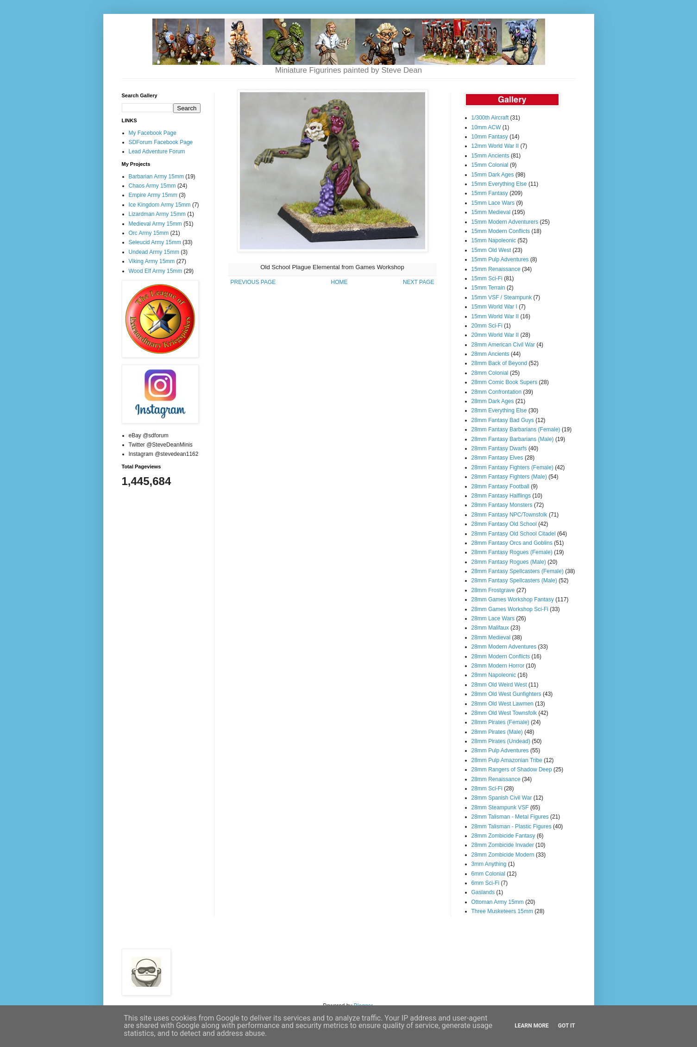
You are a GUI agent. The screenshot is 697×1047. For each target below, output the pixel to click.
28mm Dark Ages (492, 401)
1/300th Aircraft (490, 117)
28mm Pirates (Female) (500, 722)
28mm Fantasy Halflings (501, 495)
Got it (566, 1025)
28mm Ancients (490, 354)
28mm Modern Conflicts (500, 656)
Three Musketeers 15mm (502, 911)
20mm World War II (495, 335)
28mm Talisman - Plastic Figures (511, 826)
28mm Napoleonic (493, 675)
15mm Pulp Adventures (500, 259)
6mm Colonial (488, 873)
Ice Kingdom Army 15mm (160, 205)
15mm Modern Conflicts (500, 231)
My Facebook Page (152, 133)
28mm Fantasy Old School (504, 524)
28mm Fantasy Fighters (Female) (512, 467)
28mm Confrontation (496, 392)
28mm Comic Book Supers (504, 382)
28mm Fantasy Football (500, 486)
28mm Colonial (490, 373)
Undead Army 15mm (154, 252)
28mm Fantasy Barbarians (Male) (512, 439)
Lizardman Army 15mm (157, 214)
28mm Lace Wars (493, 618)
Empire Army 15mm (153, 195)
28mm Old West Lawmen (502, 703)
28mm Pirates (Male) (497, 732)
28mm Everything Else (499, 410)
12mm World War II (495, 146)
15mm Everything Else (499, 184)
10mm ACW (486, 127)
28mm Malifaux (490, 627)
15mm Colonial (490, 165)
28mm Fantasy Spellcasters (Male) (514, 580)
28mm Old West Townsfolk (504, 713)
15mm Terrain (488, 287)
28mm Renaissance (496, 779)
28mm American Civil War (503, 344)
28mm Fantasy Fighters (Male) (509, 476)
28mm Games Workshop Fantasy (512, 599)
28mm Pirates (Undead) (500, 741)
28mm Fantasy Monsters (502, 505)
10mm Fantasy (489, 136)
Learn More (532, 1025)
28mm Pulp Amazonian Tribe (506, 760)
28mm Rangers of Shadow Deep (511, 769)
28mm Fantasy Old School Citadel (513, 533)
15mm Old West (491, 250)
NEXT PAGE (418, 282)
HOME (339, 282)
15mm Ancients (490, 155)
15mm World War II (495, 316)
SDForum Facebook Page (161, 142)
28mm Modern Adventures (504, 646)
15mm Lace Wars (493, 203)
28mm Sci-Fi (486, 788)
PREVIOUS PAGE (253, 282)
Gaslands (483, 892)
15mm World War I (494, 306)
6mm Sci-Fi (485, 883)
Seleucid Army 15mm (155, 242)
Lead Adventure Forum (157, 151)
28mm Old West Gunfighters (506, 694)
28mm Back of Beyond (499, 363)
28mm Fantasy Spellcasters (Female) (517, 571)
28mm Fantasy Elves (497, 457)
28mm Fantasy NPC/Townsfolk (509, 514)
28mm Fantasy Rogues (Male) (508, 562)
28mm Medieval (491, 637)
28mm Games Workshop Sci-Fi (509, 609)
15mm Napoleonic (493, 240)
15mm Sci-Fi (486, 278)
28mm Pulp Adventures (500, 750)
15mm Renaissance (496, 269)
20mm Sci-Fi (486, 325)
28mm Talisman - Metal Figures (510, 817)
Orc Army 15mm (149, 233)
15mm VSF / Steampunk (501, 297)
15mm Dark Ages (492, 174)
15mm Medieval (491, 212)
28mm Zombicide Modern (502, 854)
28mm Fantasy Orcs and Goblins (512, 543)
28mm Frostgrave (493, 590)
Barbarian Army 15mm (156, 176)
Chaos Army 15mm (152, 186)
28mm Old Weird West (499, 684)
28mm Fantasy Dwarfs (499, 448)
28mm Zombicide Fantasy (503, 836)
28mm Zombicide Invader (502, 845)
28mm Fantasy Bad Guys (502, 420)
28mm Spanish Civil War (501, 798)
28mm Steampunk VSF (500, 807)
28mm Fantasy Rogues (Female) (512, 552)
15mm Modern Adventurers (505, 222)
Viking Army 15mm (152, 261)
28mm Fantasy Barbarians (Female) (515, 429)
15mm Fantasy (489, 193)
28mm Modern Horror (498, 665)
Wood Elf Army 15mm (155, 271)
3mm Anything (489, 864)
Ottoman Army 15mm (497, 902)
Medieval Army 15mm (155, 224)
